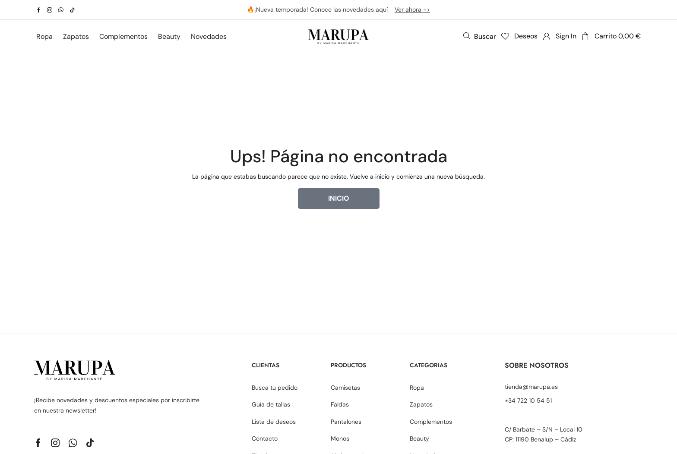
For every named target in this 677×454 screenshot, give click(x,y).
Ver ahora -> (412, 9)
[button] (479, 36)
